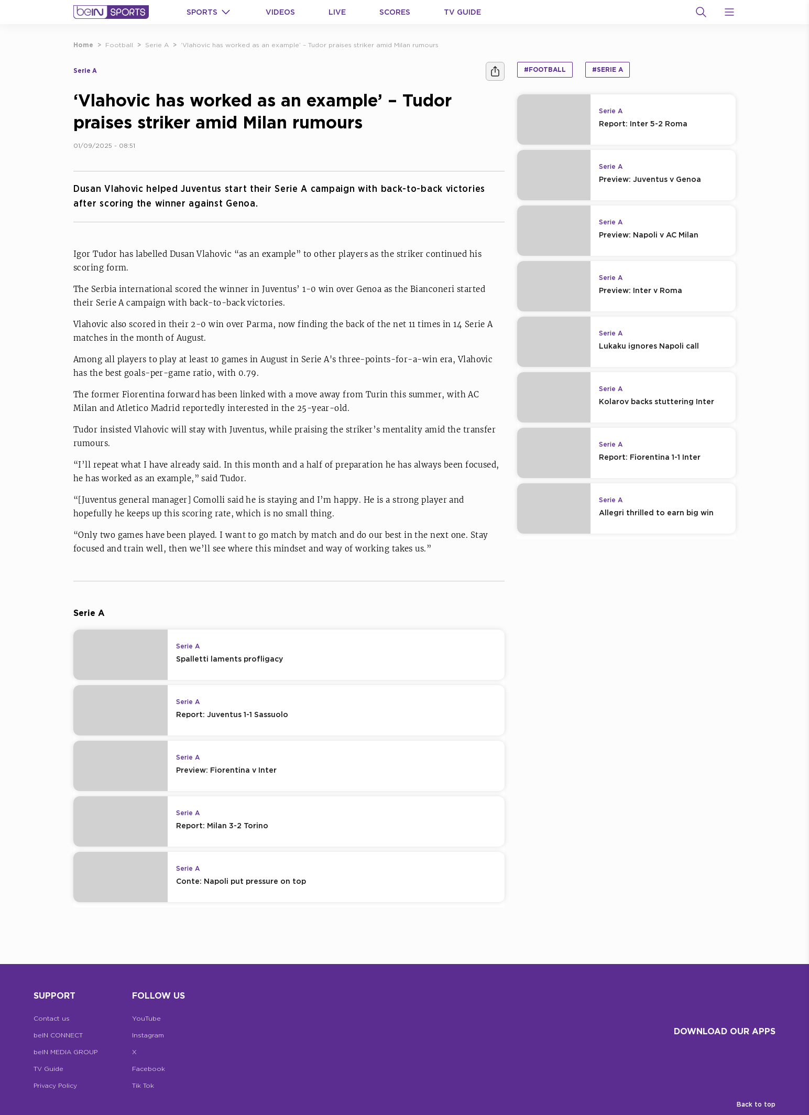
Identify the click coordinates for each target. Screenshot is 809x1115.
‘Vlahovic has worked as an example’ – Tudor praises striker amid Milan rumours (310, 44)
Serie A (157, 44)
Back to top (756, 1104)
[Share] (495, 71)
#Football (545, 69)
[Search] (701, 12)
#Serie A (607, 69)
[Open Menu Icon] (729, 12)
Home (83, 44)
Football (119, 44)
